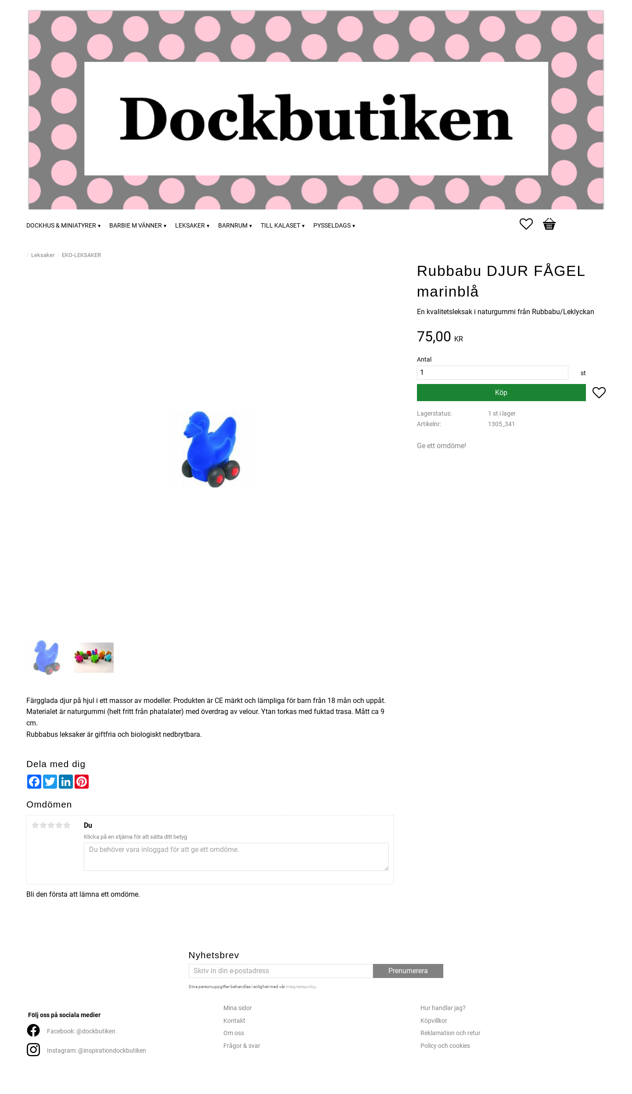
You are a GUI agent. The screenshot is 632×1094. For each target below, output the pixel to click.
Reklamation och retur (450, 1033)
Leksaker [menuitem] (190, 225)
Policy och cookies (445, 1046)
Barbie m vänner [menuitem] (135, 225)
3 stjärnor (51, 825)
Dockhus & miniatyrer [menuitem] (61, 225)
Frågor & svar (241, 1046)
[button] (531, 224)
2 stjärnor (43, 825)
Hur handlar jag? (443, 1008)
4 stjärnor (59, 825)
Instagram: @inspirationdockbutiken (96, 1050)
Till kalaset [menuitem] (280, 225)
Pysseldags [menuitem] (332, 225)
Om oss (233, 1033)
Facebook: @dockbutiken (81, 1031)
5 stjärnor (67, 825)
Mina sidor (237, 1008)
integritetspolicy (301, 986)
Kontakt (234, 1021)
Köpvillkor (433, 1021)
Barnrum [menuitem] (233, 225)
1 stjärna (35, 825)
